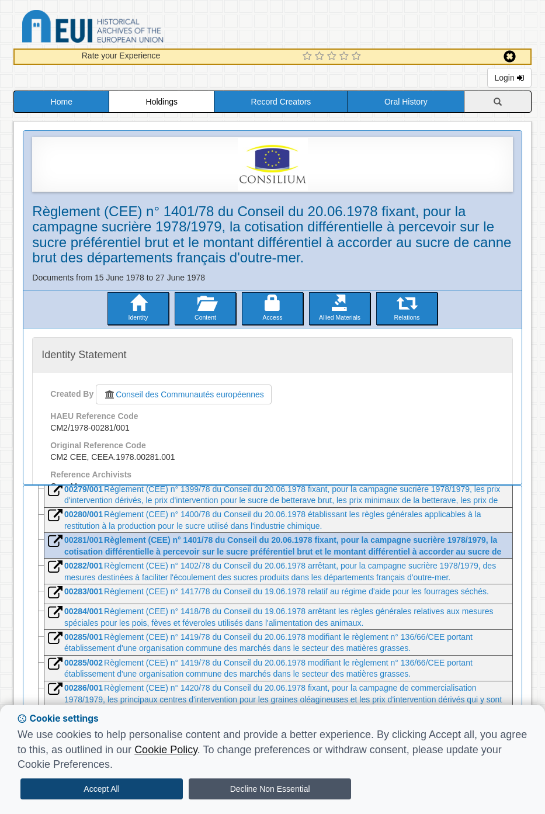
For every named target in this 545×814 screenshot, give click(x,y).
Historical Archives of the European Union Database (125, 28)
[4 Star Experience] (345, 57)
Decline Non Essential (270, 789)
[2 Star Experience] (321, 57)
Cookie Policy (165, 750)
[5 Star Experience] (358, 57)
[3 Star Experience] (333, 57)
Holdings (162, 101)
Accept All (101, 789)
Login (509, 77)
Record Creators (281, 101)
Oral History (406, 101)
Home (61, 101)
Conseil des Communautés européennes (183, 394)
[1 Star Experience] (309, 57)
